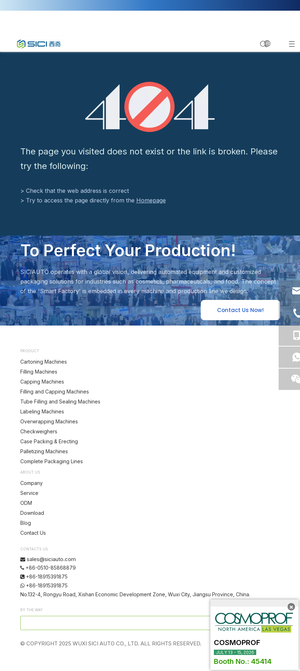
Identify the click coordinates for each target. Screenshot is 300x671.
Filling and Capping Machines (54, 392)
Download (32, 513)
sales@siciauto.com (51, 559)
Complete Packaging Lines (51, 461)
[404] (150, 107)
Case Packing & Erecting (49, 441)
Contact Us (33, 533)
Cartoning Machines (43, 362)
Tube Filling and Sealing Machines (60, 401)
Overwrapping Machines (49, 421)
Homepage (151, 200)
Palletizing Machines (44, 451)
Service (29, 493)
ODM (26, 503)
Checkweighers (38, 431)
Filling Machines (38, 372)
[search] (127, 623)
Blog (25, 523)
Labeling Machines (42, 411)
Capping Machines (42, 382)
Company (31, 483)
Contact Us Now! (240, 310)
